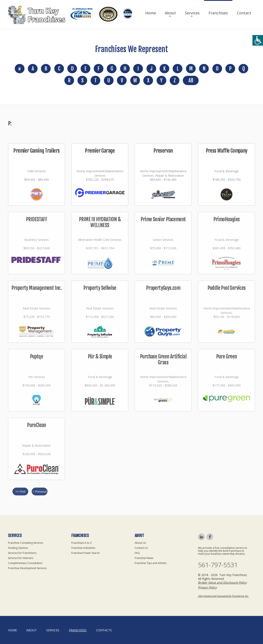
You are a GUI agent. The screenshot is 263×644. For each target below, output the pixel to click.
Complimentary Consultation (25, 563)
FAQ (137, 553)
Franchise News (144, 558)
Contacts (104, 630)
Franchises (218, 12)
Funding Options (18, 548)
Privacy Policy (207, 587)
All (190, 80)
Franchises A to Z (81, 543)
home (12, 630)
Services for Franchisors (22, 553)
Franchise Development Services (27, 568)
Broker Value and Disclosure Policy (222, 582)
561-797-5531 (218, 565)
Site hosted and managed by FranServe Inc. (223, 596)
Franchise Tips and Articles (151, 563)
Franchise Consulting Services (25, 543)
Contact (244, 12)
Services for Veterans (20, 558)
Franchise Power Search (85, 553)
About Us (140, 543)
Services (192, 12)
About (170, 12)
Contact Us (141, 548)
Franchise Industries (83, 548)
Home (150, 12)
